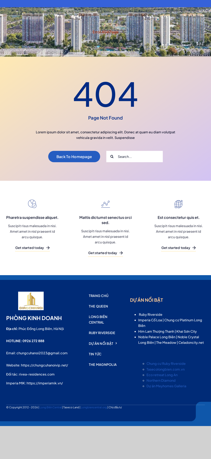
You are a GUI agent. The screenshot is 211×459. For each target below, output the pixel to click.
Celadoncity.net (191, 342)
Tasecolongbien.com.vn (166, 369)
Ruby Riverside (150, 314)
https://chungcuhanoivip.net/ (44, 365)
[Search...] (134, 156)
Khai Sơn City (186, 331)
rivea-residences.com (37, 374)
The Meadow (166, 342)
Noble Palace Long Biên (156, 337)
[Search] (112, 156)
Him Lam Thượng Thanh (156, 331)
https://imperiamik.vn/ (45, 383)
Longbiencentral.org (94, 407)
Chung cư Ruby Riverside (166, 363)
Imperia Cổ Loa (150, 320)
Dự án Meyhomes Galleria (166, 386)
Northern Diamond (161, 380)
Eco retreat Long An (162, 375)
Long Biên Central (51, 407)
